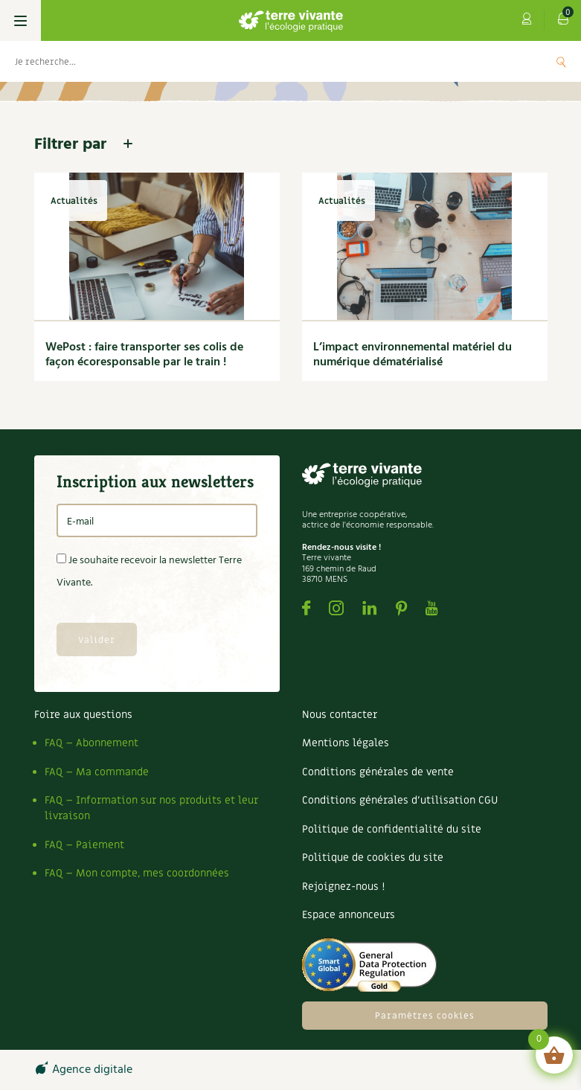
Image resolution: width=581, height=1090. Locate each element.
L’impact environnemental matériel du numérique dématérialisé (412, 355)
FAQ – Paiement (84, 845)
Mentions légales (345, 743)
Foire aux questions (83, 715)
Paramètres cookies (425, 1016)
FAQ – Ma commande (97, 772)
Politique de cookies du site (372, 857)
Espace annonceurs (348, 915)
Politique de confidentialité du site (391, 829)
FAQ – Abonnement (91, 743)
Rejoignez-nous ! (343, 886)
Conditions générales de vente (378, 772)
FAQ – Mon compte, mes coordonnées (137, 873)
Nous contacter (339, 715)
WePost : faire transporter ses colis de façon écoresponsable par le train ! (144, 355)
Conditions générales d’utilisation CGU (400, 800)
